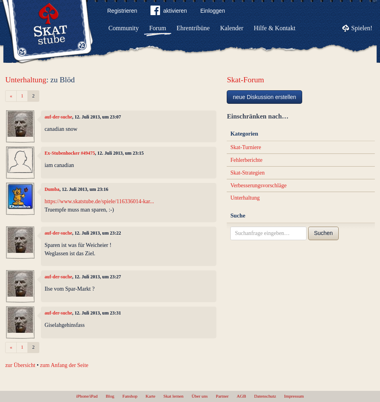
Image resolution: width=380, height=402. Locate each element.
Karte (150, 396)
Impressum (294, 396)
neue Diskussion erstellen (264, 97)
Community (123, 28)
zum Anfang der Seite (64, 365)
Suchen (323, 233)
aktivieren (168, 12)
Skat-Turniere (245, 147)
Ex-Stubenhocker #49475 (69, 153)
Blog (110, 396)
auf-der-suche (58, 117)
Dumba (52, 189)
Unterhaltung (25, 80)
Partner (222, 396)
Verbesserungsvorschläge (258, 185)
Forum (157, 28)
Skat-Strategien (247, 173)
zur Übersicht (20, 365)
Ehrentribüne (193, 28)
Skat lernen (174, 396)
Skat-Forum (245, 80)
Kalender (231, 28)
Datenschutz (265, 396)
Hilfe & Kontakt (274, 28)
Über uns (199, 396)
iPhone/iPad (87, 396)
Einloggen (212, 11)
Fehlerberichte (246, 160)
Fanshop (129, 396)
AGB (241, 396)
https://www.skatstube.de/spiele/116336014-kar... (99, 201)
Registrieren (122, 11)
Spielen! (361, 28)
